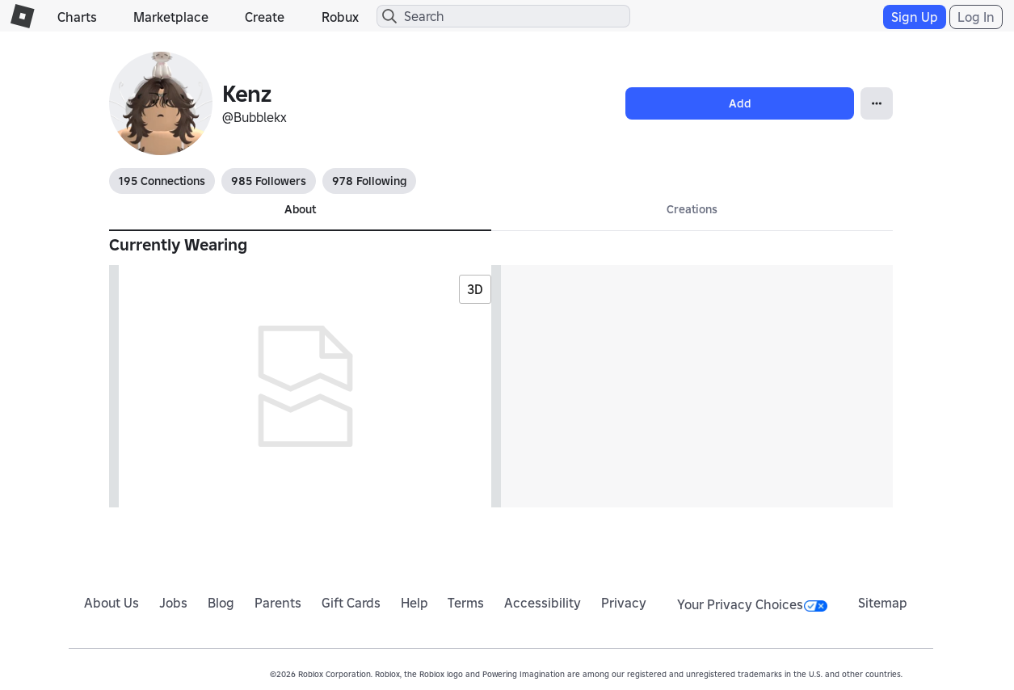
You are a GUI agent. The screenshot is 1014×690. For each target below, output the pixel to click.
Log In (976, 17)
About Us (111, 603)
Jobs (173, 603)
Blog (221, 603)
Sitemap (882, 603)
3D (475, 289)
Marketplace (170, 17)
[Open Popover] (876, 103)
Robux (340, 17)
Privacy (623, 603)
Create (264, 17)
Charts (77, 17)
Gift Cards (351, 603)
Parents (278, 603)
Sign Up (914, 17)
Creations (692, 209)
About (300, 209)
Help (414, 603)
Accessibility (542, 603)
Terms (466, 603)
